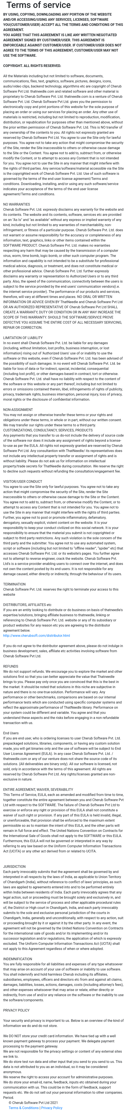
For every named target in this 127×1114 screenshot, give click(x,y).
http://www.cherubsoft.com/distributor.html (36, 636)
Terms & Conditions (24, 1108)
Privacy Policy (52, 1108)
